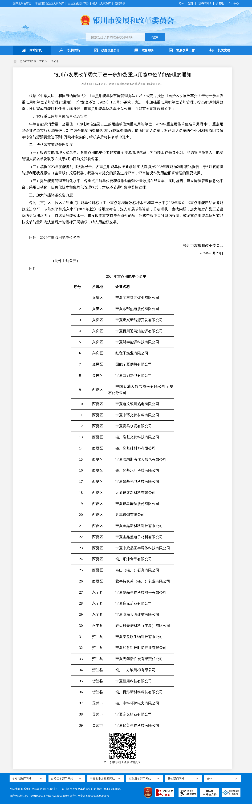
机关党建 (219, 50)
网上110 (48, 788)
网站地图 (15, 788)
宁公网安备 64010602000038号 (90, 795)
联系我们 (26, 788)
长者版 (220, 3)
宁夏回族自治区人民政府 (49, 3)
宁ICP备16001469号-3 (59, 795)
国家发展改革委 (22, 3)
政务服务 (144, 50)
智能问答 (120, 3)
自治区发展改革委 (78, 3)
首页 (42, 61)
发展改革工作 (182, 50)
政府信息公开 (107, 50)
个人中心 (233, 3)
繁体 (191, 3)
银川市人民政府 (101, 3)
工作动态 (53, 61)
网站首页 (32, 50)
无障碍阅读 (205, 3)
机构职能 (69, 50)
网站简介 (37, 788)
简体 (181, 3)
